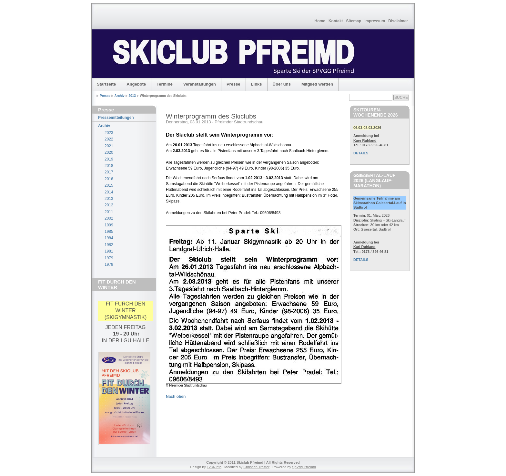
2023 (109, 132)
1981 (109, 251)
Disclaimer (398, 21)
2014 (109, 192)
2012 (109, 205)
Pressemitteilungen (116, 117)
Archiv (120, 96)
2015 (109, 185)
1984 (109, 238)
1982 (109, 245)
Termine (165, 84)
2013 (132, 96)
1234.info (214, 467)
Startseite (106, 84)
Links (256, 84)
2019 (109, 159)
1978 (109, 264)
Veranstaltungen (199, 84)
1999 (109, 225)
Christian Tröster (256, 467)
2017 (109, 172)
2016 (109, 179)
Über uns (282, 84)
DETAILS (360, 153)
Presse (233, 84)
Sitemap (353, 21)
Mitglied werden (317, 84)
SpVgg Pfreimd (304, 467)
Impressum (374, 21)
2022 (109, 139)
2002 (109, 218)
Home (320, 21)
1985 (109, 231)
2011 (109, 212)
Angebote (136, 84)
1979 (109, 258)
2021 (109, 146)
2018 (109, 165)
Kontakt (336, 21)
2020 (109, 152)
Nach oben (176, 396)
